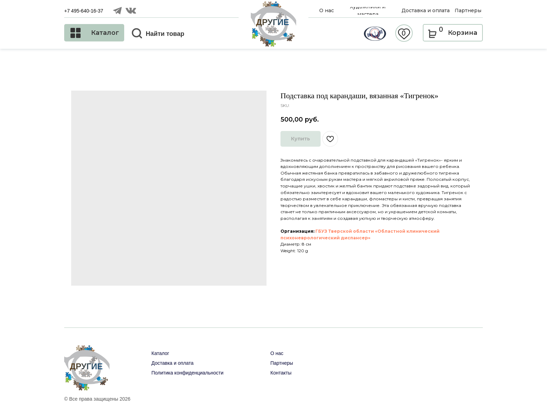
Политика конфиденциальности (187, 373)
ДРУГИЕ (272, 22)
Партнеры (281, 363)
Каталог (160, 353)
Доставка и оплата (172, 363)
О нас (276, 353)
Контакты (280, 373)
